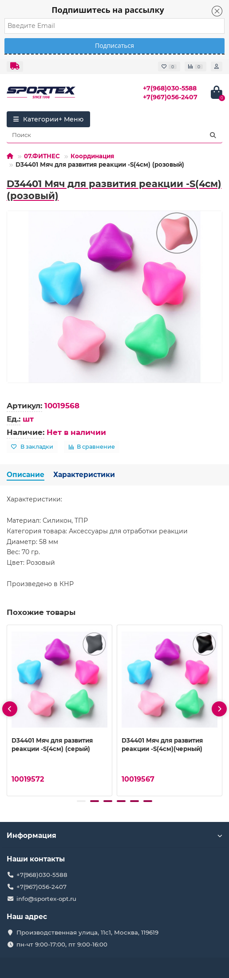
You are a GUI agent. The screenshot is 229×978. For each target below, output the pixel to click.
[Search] (114, 135)
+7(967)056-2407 (170, 97)
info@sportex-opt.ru (46, 898)
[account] (216, 66)
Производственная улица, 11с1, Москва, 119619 (87, 932)
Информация (114, 835)
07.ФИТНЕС (42, 156)
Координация (92, 156)
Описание (25, 474)
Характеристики (84, 474)
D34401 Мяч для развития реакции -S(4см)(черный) (162, 744)
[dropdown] (15, 66)
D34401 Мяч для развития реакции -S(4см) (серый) (52, 744)
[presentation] (9, 708)
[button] (81, 801)
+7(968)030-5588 (170, 88)
